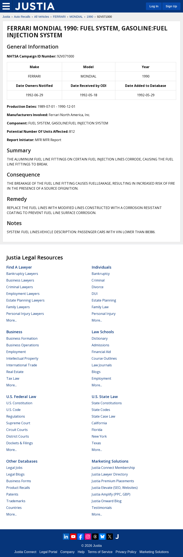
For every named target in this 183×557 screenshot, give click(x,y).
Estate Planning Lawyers (25, 300)
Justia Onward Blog (107, 501)
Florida (97, 429)
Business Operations (22, 345)
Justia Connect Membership (113, 467)
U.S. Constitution (19, 403)
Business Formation (21, 338)
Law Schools (103, 331)
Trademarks (15, 501)
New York (99, 436)
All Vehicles (41, 16)
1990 (90, 16)
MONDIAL (76, 16)
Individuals (101, 267)
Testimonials (102, 507)
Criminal (98, 280)
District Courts (17, 436)
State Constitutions (107, 403)
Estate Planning (104, 300)
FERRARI (59, 16)
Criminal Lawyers (19, 287)
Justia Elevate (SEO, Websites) (115, 487)
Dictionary (100, 338)
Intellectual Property (22, 358)
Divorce (97, 287)
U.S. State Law (105, 396)
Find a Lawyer (19, 267)
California (99, 423)
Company (67, 552)
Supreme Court (18, 423)
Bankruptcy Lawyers (22, 273)
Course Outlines (104, 358)
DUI (95, 293)
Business (14, 331)
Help (81, 552)
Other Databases (21, 461)
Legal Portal (48, 552)
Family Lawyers (18, 307)
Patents (12, 494)
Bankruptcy (101, 273)
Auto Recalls (22, 16)
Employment (16, 351)
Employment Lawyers (23, 293)
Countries (14, 507)
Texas (96, 443)
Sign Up (171, 6)
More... (11, 320)
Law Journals (102, 365)
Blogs (96, 371)
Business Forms (18, 481)
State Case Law (103, 416)
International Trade (21, 365)
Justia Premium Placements (113, 481)
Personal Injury (104, 313)
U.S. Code (13, 409)
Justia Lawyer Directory (110, 474)
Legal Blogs (15, 474)
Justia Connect (25, 552)
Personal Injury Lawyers (25, 313)
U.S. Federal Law (21, 396)
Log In (153, 6)
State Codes (101, 409)
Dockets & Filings (19, 443)
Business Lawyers (20, 280)
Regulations (15, 416)
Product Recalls (18, 487)
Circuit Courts (17, 429)
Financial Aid (101, 351)
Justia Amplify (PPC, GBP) (111, 494)
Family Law (100, 307)
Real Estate (15, 371)
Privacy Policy (126, 552)
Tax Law (12, 378)
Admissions (100, 345)
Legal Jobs (14, 467)
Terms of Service (100, 552)
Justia (6, 16)
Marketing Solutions (110, 461)
